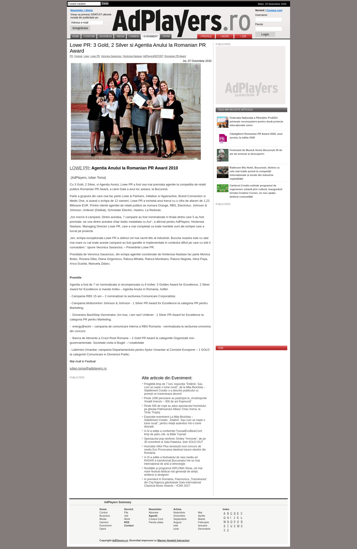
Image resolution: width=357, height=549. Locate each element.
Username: (261, 14)
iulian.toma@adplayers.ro (88, 368)
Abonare (154, 512)
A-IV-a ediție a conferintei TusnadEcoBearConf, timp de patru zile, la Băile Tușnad (173, 432)
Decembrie (204, 528)
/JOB (220, 348)
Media (102, 519)
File (126, 512)
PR (71, 56)
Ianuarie (202, 525)
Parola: (259, 24)
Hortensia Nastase (132, 56)
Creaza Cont (156, 519)
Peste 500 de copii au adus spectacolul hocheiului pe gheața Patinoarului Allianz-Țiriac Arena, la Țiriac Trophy (175, 409)
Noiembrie (179, 512)
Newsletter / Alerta (81, 10)
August (177, 522)
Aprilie (201, 515)
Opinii (102, 528)
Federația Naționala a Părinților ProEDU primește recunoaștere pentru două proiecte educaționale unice (256, 121)
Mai (200, 512)
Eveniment (105, 525)
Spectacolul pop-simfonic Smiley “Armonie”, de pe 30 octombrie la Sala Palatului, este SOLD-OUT (175, 440)
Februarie (203, 522)
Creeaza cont (274, 10)
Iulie (175, 525)
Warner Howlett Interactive (173, 540)
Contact (129, 525)
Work (127, 519)
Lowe (86, 56)
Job (126, 515)
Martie (201, 519)
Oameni (104, 522)
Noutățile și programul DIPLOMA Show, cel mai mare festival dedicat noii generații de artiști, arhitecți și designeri (173, 471)
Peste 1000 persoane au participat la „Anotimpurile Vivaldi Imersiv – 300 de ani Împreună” (175, 400)
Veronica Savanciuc (111, 56)
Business (104, 515)
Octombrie (179, 515)
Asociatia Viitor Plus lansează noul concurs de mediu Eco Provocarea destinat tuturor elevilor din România (175, 450)
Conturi (103, 512)
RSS (126, 522)
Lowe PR (95, 56)
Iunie (176, 528)
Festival (78, 56)
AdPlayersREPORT (153, 56)
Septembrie (179, 519)
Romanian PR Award (175, 56)
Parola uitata (156, 522)
